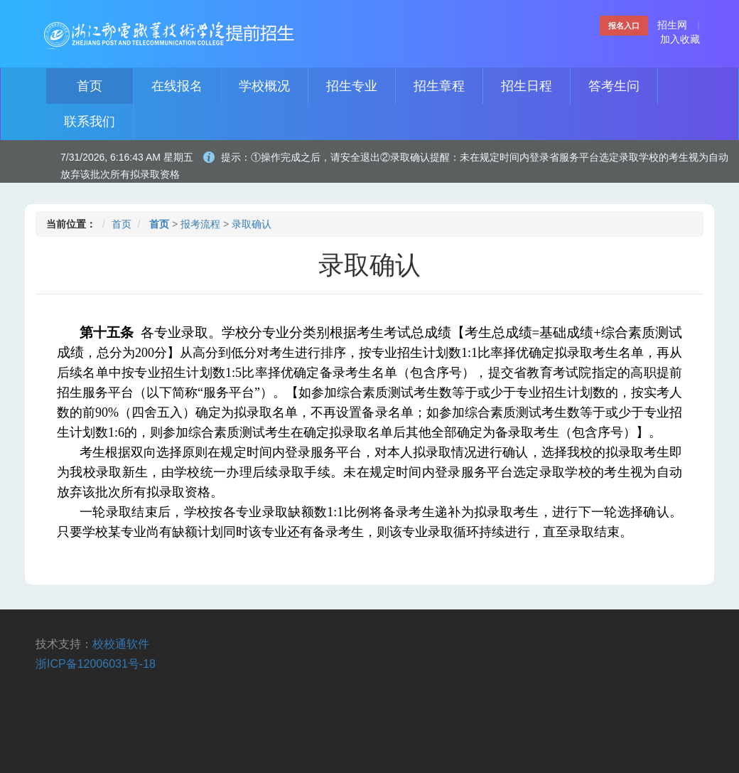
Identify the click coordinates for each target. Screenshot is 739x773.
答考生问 (614, 86)
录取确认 (251, 224)
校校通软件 (120, 644)
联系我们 (89, 121)
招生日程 (526, 86)
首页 (89, 86)
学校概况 (264, 86)
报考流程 (200, 224)
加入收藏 (680, 39)
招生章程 (439, 86)
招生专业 (351, 86)
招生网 (672, 25)
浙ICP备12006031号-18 (96, 664)
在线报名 (177, 86)
